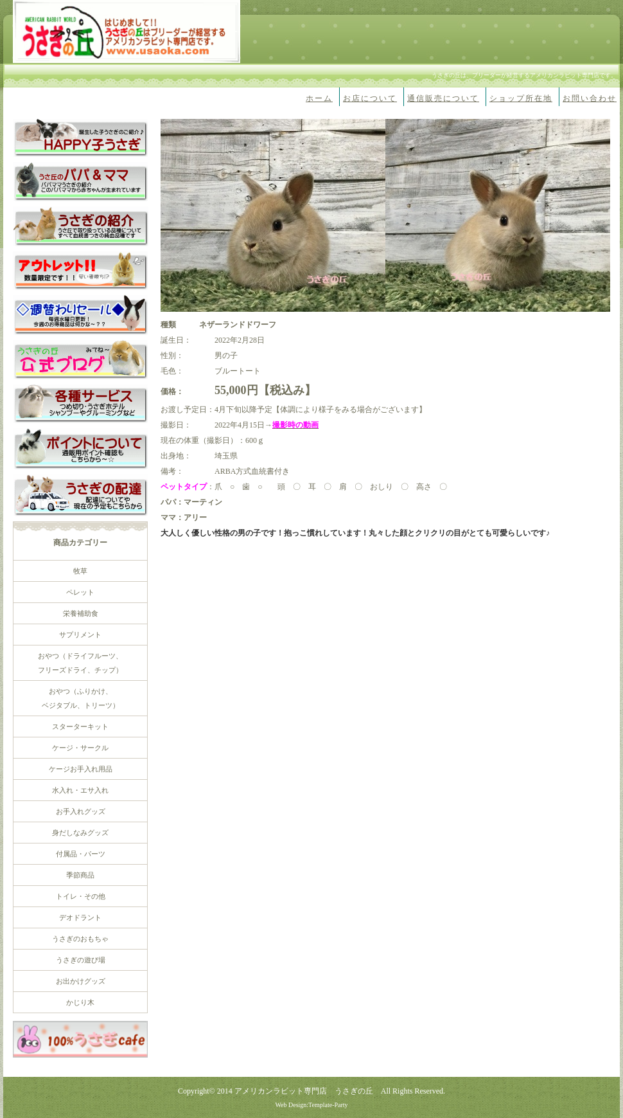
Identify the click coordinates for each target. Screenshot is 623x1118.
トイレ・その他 (80, 896)
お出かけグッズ (80, 981)
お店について (370, 98)
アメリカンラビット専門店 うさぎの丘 (303, 1090)
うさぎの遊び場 (80, 960)
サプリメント (80, 634)
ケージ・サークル (80, 748)
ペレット (80, 592)
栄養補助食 (80, 613)
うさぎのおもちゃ (80, 938)
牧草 (80, 571)
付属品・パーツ (80, 854)
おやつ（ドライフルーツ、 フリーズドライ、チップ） (80, 663)
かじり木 (80, 1002)
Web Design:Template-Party (311, 1104)
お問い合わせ (590, 98)
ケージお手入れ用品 (80, 769)
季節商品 (80, 875)
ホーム (319, 98)
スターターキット (80, 726)
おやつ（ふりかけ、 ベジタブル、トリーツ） (80, 698)
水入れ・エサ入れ (80, 790)
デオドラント (80, 917)
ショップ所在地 (520, 98)
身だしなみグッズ (80, 832)
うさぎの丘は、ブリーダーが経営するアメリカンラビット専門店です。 (524, 75)
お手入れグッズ (80, 811)
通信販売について (443, 98)
